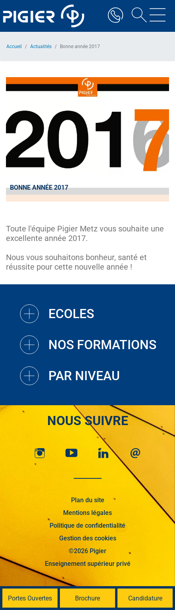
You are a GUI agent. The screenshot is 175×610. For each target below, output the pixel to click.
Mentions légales (87, 513)
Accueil (14, 46)
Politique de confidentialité (87, 525)
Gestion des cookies (87, 538)
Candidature (145, 598)
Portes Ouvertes (30, 598)
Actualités (41, 46)
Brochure (87, 598)
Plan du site (87, 500)
